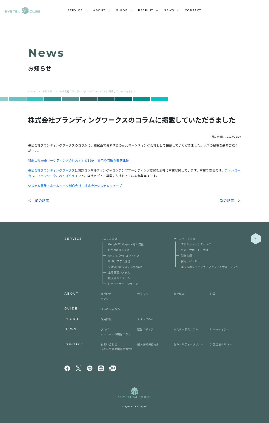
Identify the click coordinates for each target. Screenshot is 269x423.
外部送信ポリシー (221, 344)
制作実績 (186, 255)
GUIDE (121, 10)
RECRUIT (145, 10)
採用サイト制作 (190, 261)
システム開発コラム (186, 329)
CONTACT (193, 10)
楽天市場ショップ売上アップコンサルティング (210, 267)
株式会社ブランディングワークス (51, 170)
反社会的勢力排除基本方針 (117, 349)
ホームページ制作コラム (116, 334)
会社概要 (179, 294)
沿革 (212, 294)
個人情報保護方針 (148, 344)
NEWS (169, 10)
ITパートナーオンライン (123, 283)
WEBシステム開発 (119, 261)
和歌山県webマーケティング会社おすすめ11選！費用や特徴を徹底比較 (78, 160)
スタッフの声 (145, 319)
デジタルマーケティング (196, 244)
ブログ (105, 329)
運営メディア (145, 329)
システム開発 (109, 239)
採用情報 (106, 319)
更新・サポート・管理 (194, 250)
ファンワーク (46, 175)
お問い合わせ (109, 344)
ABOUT (99, 10)
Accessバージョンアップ (123, 255)
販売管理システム (119, 278)
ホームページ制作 (185, 239)
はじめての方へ (110, 308)
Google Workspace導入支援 (126, 244)
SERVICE (75, 10)
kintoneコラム (219, 329)
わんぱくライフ (70, 175)
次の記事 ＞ (230, 200)
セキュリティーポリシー (189, 344)
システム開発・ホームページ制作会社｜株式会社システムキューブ (75, 185)
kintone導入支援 (119, 250)
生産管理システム (119, 272)
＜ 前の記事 (38, 200)
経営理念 (106, 294)
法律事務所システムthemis (125, 267)
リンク (105, 298)
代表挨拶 (142, 294)
